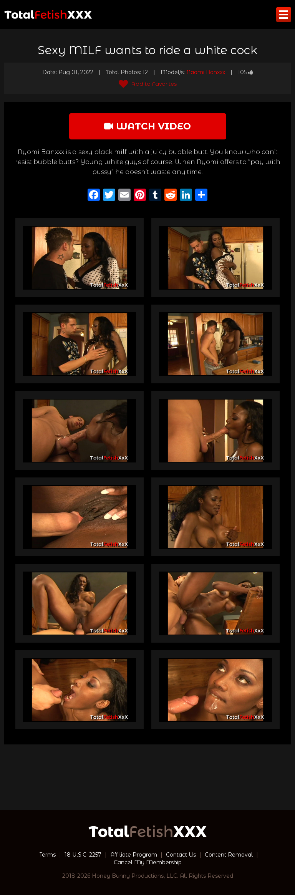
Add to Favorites (148, 83)
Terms (47, 854)
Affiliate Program (133, 854)
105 (245, 72)
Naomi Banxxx (205, 72)
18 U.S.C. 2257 (83, 854)
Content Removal (229, 854)
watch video (147, 126)
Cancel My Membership (148, 862)
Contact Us (181, 854)
